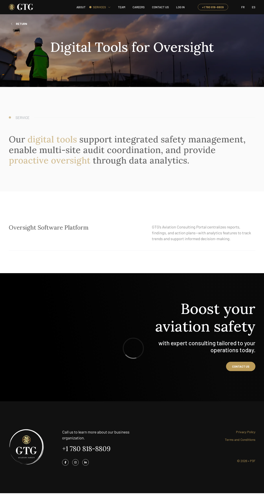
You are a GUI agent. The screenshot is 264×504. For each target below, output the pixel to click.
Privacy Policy (245, 432)
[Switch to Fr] (243, 7)
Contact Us (160, 7)
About (81, 7)
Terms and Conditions (240, 440)
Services (99, 7)
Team (121, 7)
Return (21, 23)
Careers (139, 7)
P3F (252, 461)
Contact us (240, 366)
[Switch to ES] (253, 7)
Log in (180, 7)
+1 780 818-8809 (213, 7)
